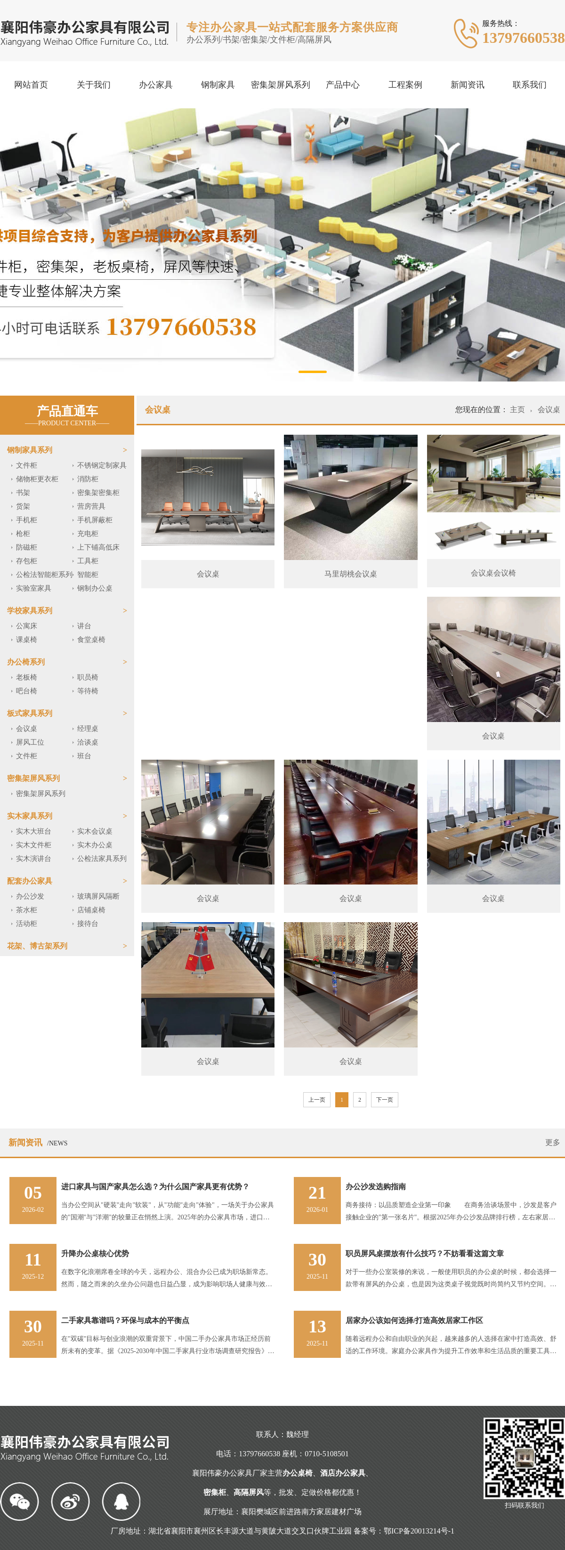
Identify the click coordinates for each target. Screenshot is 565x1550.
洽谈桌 (87, 742)
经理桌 (87, 728)
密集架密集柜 (98, 492)
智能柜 (87, 574)
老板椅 (26, 677)
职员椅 (87, 677)
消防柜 (87, 479)
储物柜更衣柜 (37, 479)
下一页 (384, 1099)
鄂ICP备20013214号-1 (419, 1531)
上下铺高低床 (98, 547)
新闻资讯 (467, 84)
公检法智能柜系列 (44, 574)
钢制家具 (218, 84)
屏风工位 (30, 742)
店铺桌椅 (91, 910)
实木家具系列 (29, 816)
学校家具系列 (29, 611)
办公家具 (156, 84)
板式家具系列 (29, 713)
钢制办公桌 (95, 588)
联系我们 (530, 84)
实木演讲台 (33, 858)
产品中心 (343, 84)
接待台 (87, 923)
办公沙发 (30, 896)
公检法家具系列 (102, 858)
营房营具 (91, 506)
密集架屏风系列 (280, 84)
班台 (84, 756)
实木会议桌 (95, 831)
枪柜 (23, 533)
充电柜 (87, 533)
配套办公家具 (29, 881)
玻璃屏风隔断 (98, 896)
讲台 (84, 626)
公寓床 (26, 626)
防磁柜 (26, 547)
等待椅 (87, 691)
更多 (552, 1142)
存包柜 (26, 561)
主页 (518, 410)
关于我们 (94, 84)
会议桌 (26, 728)
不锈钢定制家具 (102, 465)
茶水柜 (26, 910)
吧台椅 (26, 691)
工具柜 (87, 561)
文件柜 (26, 465)
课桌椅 (26, 639)
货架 (23, 506)
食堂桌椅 (91, 639)
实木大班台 (33, 831)
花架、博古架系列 (37, 946)
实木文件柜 (33, 845)
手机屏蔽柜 (95, 520)
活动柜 (26, 923)
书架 (23, 492)
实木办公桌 (95, 845)
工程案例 (405, 84)
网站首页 (31, 84)
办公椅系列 (26, 662)
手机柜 (26, 520)
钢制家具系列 (29, 450)
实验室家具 (33, 588)
